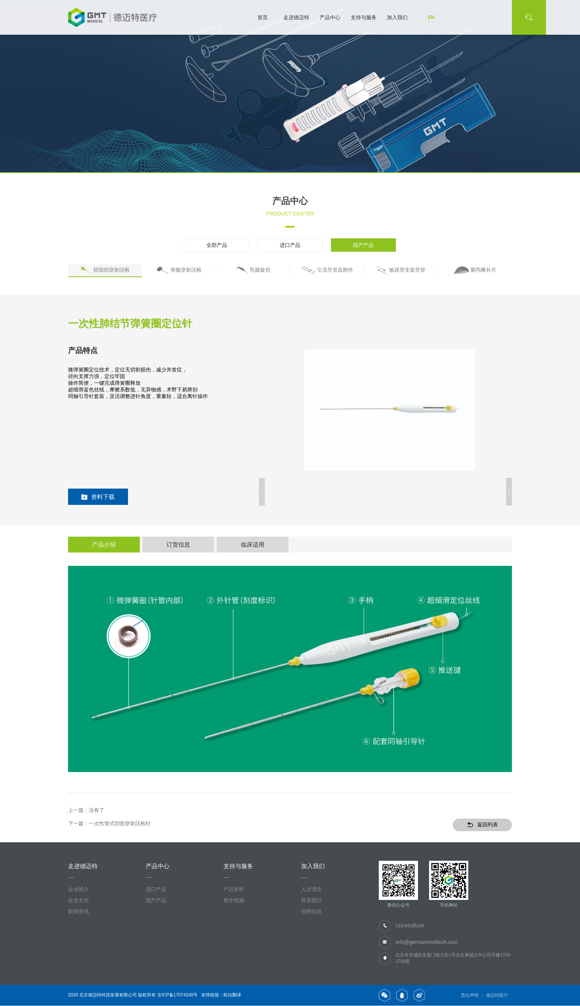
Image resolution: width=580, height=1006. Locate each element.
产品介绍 (104, 544)
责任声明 (470, 995)
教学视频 (233, 901)
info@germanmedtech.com (426, 942)
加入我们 (397, 17)
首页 (262, 17)
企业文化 (78, 901)
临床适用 (252, 544)
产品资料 (233, 890)
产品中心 (330, 17)
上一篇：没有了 (86, 810)
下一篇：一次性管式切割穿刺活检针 (109, 824)
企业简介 (78, 890)
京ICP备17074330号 (177, 995)
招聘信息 (311, 912)
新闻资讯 (78, 912)
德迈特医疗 (497, 995)
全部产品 (219, 245)
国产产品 (360, 245)
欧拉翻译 (232, 995)
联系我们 (311, 901)
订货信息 (178, 544)
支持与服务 (364, 17)
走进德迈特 (296, 17)
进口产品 (290, 245)
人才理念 (311, 890)
